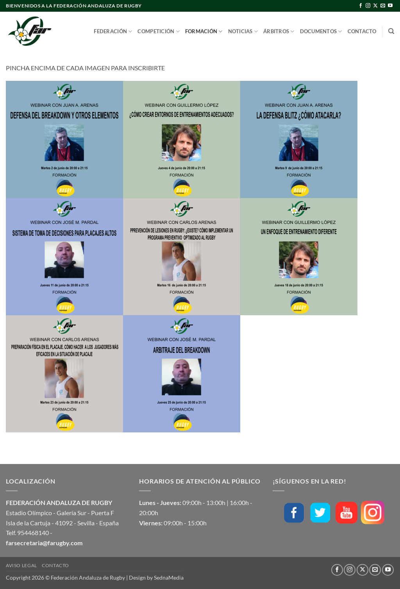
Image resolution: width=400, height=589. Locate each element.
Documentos (321, 31)
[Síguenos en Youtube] (390, 6)
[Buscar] (391, 31)
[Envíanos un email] (382, 6)
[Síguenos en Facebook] (360, 6)
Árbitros (279, 31)
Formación (204, 31)
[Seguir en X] (375, 6)
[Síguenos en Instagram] (368, 6)
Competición (158, 31)
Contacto (362, 31)
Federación (113, 31)
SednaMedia (169, 577)
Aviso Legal (21, 565)
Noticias (243, 31)
